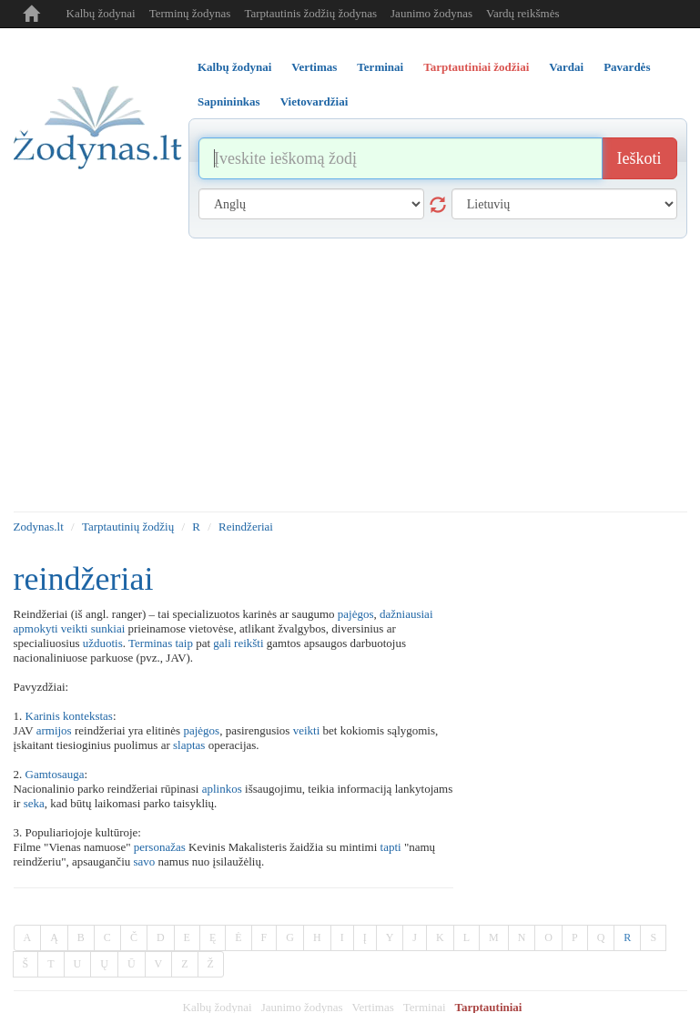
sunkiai (108, 628)
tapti (390, 847)
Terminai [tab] (380, 67)
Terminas (150, 643)
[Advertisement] (350, 375)
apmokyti (36, 628)
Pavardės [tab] (627, 67)
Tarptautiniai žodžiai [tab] (476, 67)
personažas (160, 847)
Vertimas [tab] (314, 67)
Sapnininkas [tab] (229, 101)
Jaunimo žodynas (431, 13)
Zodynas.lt (39, 526)
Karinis (42, 716)
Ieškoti (639, 158)
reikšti (249, 643)
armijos (54, 730)
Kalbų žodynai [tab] (234, 67)
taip (184, 643)
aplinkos (222, 788)
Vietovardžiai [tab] (314, 101)
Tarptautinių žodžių (128, 526)
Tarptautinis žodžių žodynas (310, 13)
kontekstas (88, 716)
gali (222, 643)
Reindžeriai (245, 526)
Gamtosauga (55, 774)
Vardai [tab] (566, 67)
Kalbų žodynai (101, 13)
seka (34, 803)
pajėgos (356, 614)
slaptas (189, 745)
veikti (74, 628)
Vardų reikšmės (523, 13)
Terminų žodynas (190, 13)
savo (145, 861)
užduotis (103, 643)
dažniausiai (406, 614)
